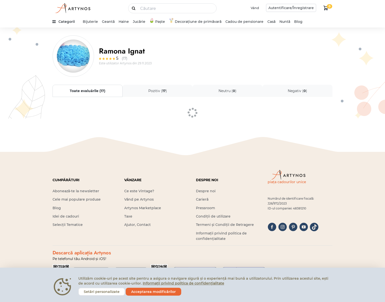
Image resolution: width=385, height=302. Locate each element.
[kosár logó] (326, 8)
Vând (255, 8)
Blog (298, 21)
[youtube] (303, 227)
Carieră (202, 199)
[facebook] (272, 227)
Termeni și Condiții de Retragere (225, 224)
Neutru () (227, 90)
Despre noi (206, 191)
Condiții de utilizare (213, 216)
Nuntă (284, 21)
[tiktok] (314, 227)
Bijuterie (90, 21)
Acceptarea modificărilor (153, 291)
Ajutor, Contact (137, 224)
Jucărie (139, 21)
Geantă (108, 21)
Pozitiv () (157, 90)
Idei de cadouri (66, 216)
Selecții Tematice (68, 224)
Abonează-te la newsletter (76, 191)
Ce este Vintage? (139, 191)
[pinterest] (293, 227)
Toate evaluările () (87, 90)
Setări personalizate (102, 291)
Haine (124, 21)
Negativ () (297, 90)
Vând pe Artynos (139, 199)
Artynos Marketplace (142, 208)
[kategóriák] (66, 21)
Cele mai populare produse (77, 199)
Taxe (128, 216)
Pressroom (205, 208)
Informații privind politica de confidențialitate (183, 283)
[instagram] (282, 227)
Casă (271, 21)
